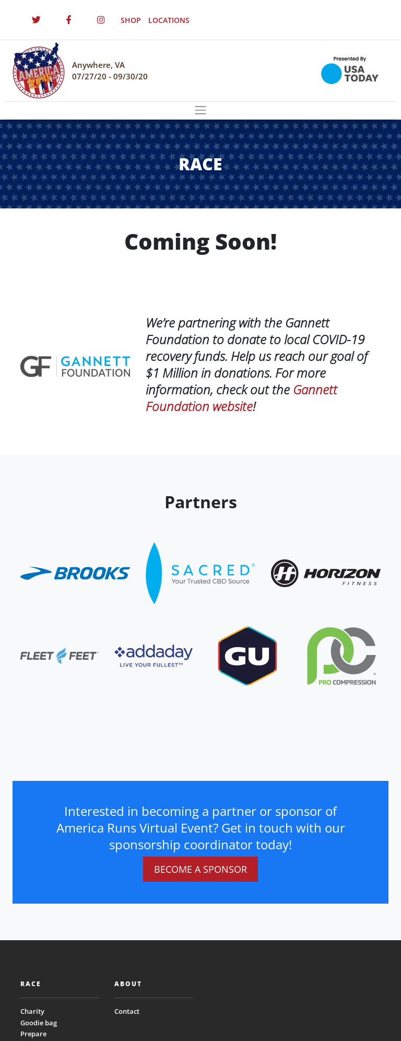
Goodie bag (38, 1022)
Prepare (33, 1033)
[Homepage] (39, 70)
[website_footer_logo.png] (200, 572)
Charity (32, 1011)
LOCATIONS (169, 20)
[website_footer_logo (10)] (247, 655)
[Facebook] (68, 19)
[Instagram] (100, 19)
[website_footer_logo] (75, 572)
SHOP (131, 20)
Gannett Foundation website (241, 398)
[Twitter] (36, 19)
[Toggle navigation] (200, 110)
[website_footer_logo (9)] (341, 655)
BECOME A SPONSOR (200, 869)
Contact (126, 1011)
